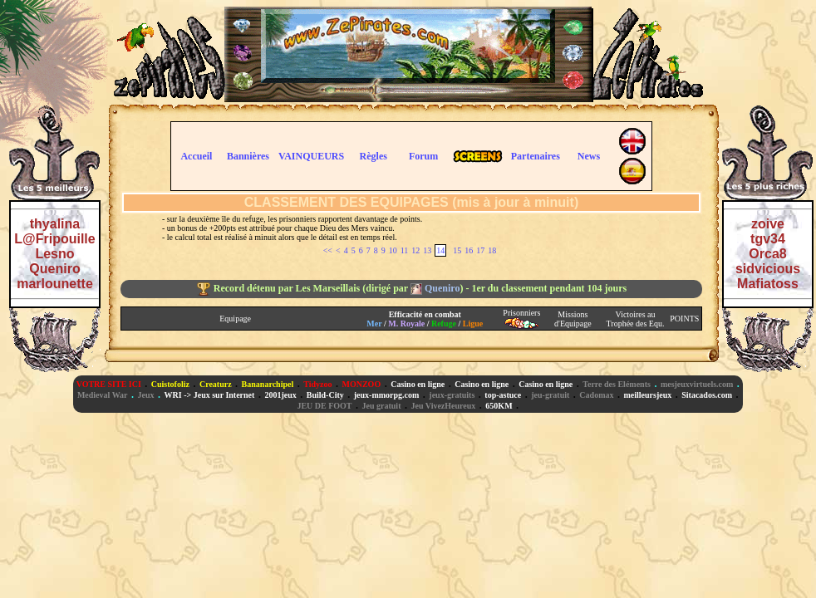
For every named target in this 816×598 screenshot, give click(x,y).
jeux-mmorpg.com (387, 394)
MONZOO (361, 384)
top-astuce (502, 394)
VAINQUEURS (311, 156)
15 (457, 250)
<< (327, 250)
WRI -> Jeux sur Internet (210, 394)
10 (393, 250)
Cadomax (596, 394)
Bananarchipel (268, 384)
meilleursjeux (647, 394)
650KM (498, 405)
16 (469, 250)
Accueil (196, 156)
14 (440, 250)
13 (427, 250)
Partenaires (535, 156)
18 (492, 250)
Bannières (248, 156)
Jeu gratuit (381, 405)
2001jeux (280, 394)
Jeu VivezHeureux (442, 405)
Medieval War (102, 394)
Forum (423, 156)
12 (415, 250)
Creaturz (215, 384)
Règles (373, 156)
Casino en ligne (418, 384)
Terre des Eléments (617, 384)
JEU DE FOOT (324, 405)
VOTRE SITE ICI (108, 384)
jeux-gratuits (451, 394)
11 (405, 250)
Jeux (146, 394)
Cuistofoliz (170, 384)
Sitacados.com (706, 394)
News (589, 156)
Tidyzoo (317, 384)
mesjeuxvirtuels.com (697, 384)
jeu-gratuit (550, 394)
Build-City (325, 394)
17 (480, 250)
